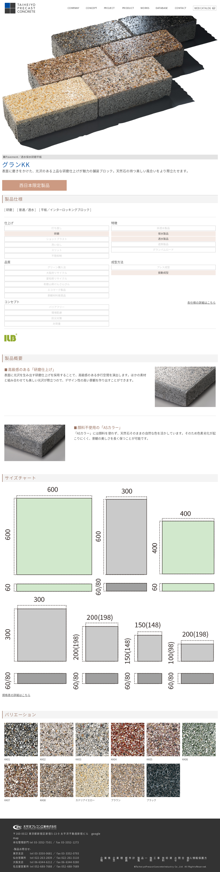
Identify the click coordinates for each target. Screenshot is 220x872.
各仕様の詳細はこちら (201, 302)
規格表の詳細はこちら (16, 695)
